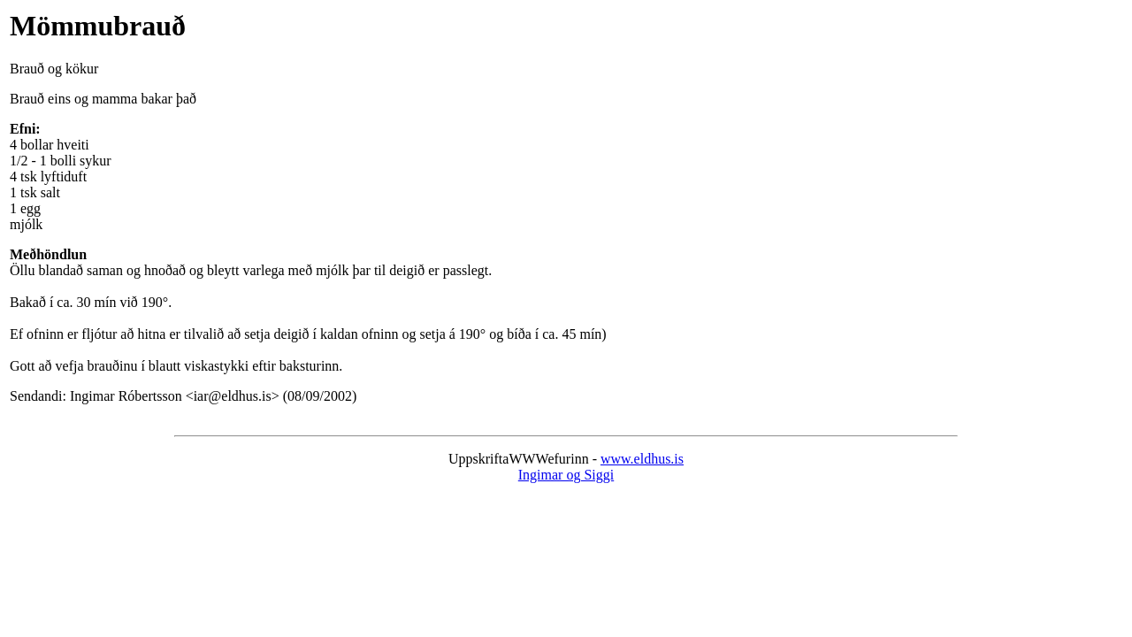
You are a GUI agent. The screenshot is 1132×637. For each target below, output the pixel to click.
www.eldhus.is (642, 458)
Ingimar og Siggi (566, 474)
